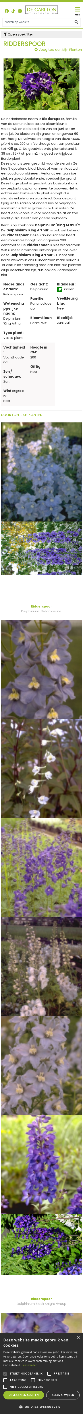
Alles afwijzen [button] (63, 1395)
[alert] (41, 1373)
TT (13, 11)
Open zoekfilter (18, 34)
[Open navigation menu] (77, 13)
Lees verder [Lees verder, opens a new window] (29, 1365)
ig (20, 11)
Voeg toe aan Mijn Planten (60, 49)
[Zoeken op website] (41, 22)
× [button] (78, 1337)
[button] (41, 1406)
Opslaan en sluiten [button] (24, 1395)
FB (6, 11)
